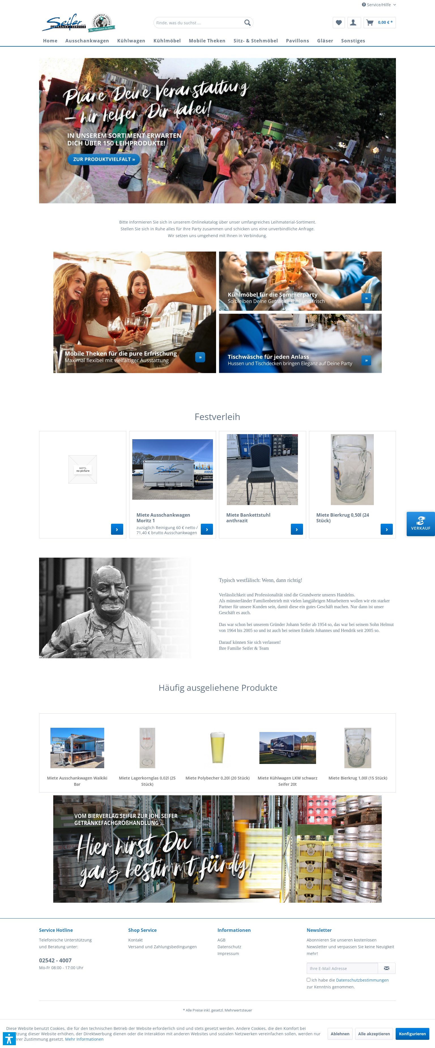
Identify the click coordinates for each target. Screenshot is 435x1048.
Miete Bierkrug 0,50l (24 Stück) (342, 518)
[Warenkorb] (380, 22)
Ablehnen (340, 1033)
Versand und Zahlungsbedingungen (162, 946)
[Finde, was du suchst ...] (203, 22)
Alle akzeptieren (374, 1033)
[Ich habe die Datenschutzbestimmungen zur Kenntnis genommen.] (308, 980)
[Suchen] (247, 22)
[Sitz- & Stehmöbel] (256, 40)
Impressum (228, 953)
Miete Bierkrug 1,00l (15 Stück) (358, 778)
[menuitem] (203, 22)
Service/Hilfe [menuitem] (377, 4)
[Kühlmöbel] (167, 40)
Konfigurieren (412, 1033)
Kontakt (135, 940)
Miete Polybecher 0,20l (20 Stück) (217, 778)
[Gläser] (325, 40)
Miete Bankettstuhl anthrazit (248, 518)
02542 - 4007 (55, 960)
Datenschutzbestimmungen (362, 980)
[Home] (50, 40)
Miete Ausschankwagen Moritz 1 (163, 518)
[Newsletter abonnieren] (387, 968)
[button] (9, 1038)
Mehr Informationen (84, 1039)
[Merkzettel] (339, 22)
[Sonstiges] (353, 40)
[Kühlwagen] (131, 40)
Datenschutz (229, 946)
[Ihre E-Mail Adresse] (342, 968)
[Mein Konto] (354, 22)
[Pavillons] (297, 40)
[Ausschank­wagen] (87, 40)
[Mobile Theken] (207, 40)
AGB (221, 940)
